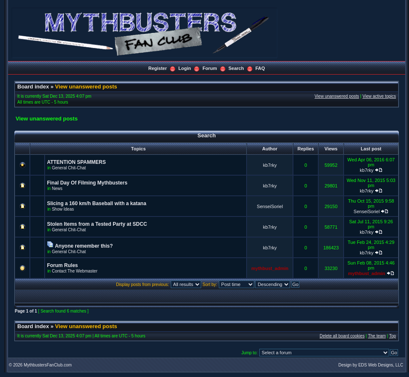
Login (184, 68)
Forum (209, 68)
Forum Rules (62, 265)
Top (392, 336)
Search (236, 68)
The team (377, 336)
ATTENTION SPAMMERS (76, 162)
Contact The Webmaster (74, 271)
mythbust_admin (269, 268)
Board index (33, 86)
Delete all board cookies (342, 336)
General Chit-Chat (69, 168)
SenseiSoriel (270, 206)
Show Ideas (63, 209)
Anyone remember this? (84, 246)
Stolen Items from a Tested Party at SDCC (97, 224)
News (57, 188)
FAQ (260, 68)
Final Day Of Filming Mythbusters (87, 183)
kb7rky (270, 165)
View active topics (379, 96)
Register (157, 68)
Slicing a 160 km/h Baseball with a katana (96, 203)
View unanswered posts (86, 86)
